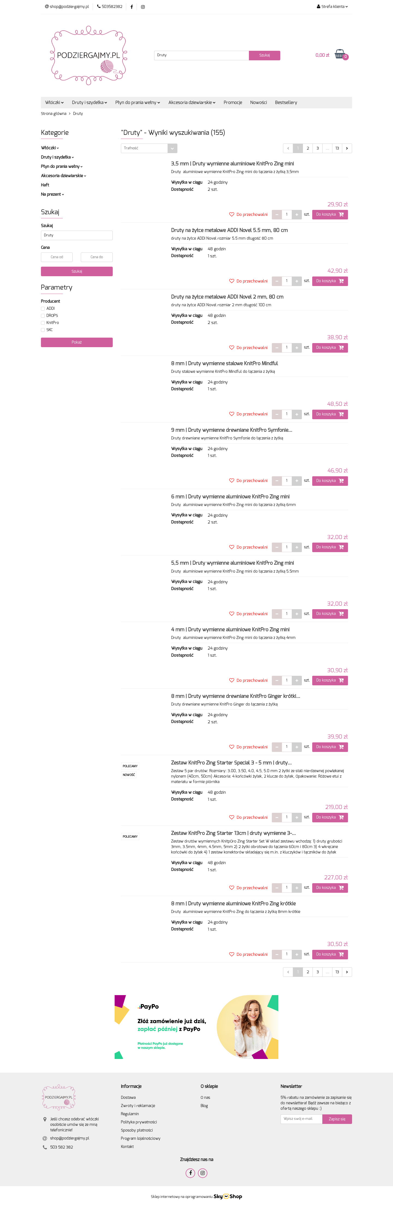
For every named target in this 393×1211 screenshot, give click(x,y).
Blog (204, 1106)
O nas (205, 1098)
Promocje (233, 102)
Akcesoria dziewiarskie (192, 102)
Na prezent (52, 194)
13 (337, 148)
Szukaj (77, 271)
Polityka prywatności (139, 1122)
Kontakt (127, 1147)
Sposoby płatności (137, 1130)
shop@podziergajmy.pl (69, 1138)
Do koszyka (330, 214)
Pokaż (77, 342)
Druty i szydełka (89, 102)
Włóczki (54, 102)
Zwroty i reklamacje (138, 1106)
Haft (45, 185)
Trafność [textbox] (131, 148)
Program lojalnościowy (140, 1139)
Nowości (258, 102)
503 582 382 (61, 1147)
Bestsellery (286, 102)
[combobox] (149, 148)
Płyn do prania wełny (137, 102)
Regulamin (130, 1114)
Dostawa (128, 1098)
